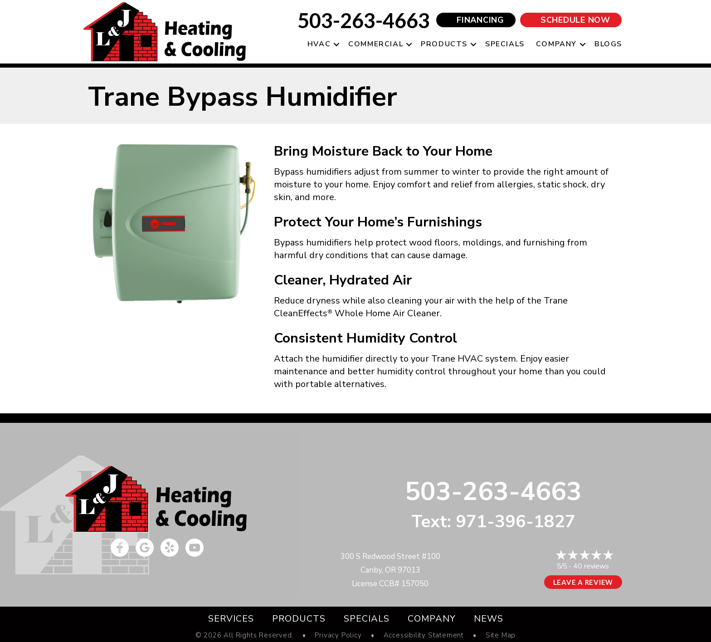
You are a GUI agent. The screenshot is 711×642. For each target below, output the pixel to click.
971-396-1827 (515, 521)
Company (556, 44)
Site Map (501, 635)
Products (444, 44)
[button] (336, 44)
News (488, 619)
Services (231, 619)
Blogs (608, 44)
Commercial (375, 44)
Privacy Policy (338, 635)
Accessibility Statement (424, 635)
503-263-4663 (363, 20)
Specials (505, 44)
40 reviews (591, 566)
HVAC (319, 44)
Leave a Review (583, 582)
